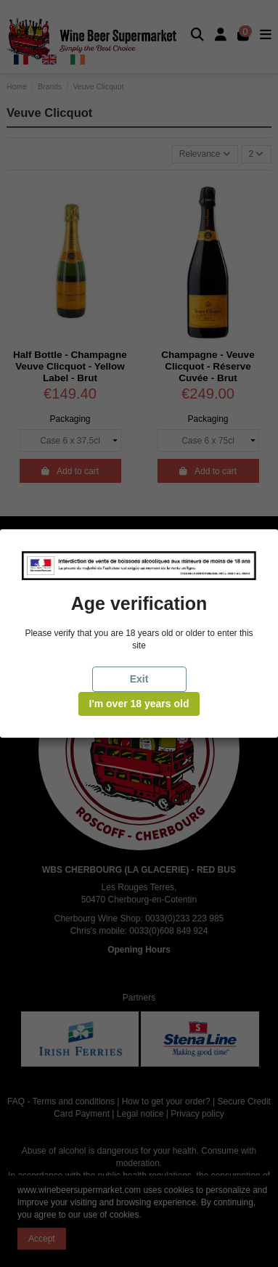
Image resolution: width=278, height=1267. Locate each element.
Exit (139, 679)
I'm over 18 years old (139, 703)
